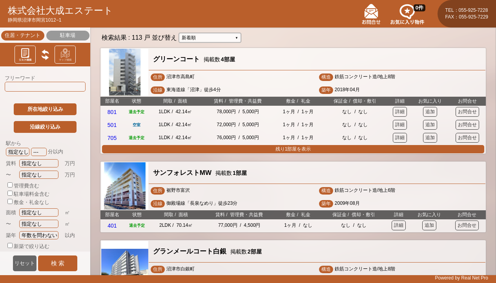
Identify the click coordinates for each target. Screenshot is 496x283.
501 (112, 125)
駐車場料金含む (28, 194)
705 (112, 138)
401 (112, 225)
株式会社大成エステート (60, 10)
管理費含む (23, 186)
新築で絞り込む (28, 246)
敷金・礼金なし (28, 202)
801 (112, 112)
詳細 (400, 111)
